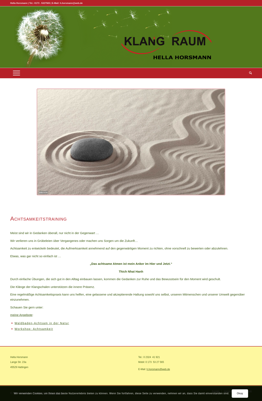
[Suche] (249, 73)
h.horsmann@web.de (158, 369)
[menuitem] (249, 73)
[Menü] (16, 73)
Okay (240, 393)
